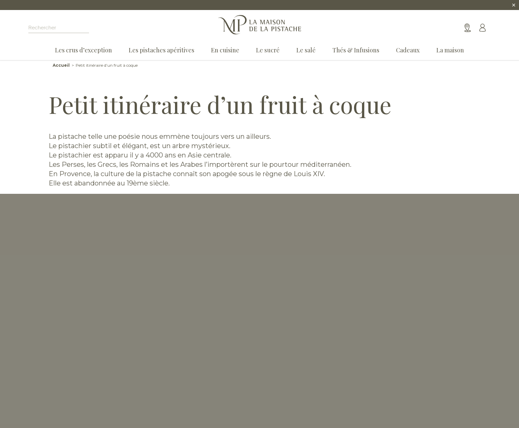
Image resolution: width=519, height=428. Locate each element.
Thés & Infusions (355, 50)
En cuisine (225, 50)
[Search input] (58, 28)
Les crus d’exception (83, 50)
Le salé (306, 50)
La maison (450, 50)
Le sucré (268, 50)
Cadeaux (408, 50)
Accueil (61, 65)
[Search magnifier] (102, 28)
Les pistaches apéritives (161, 50)
